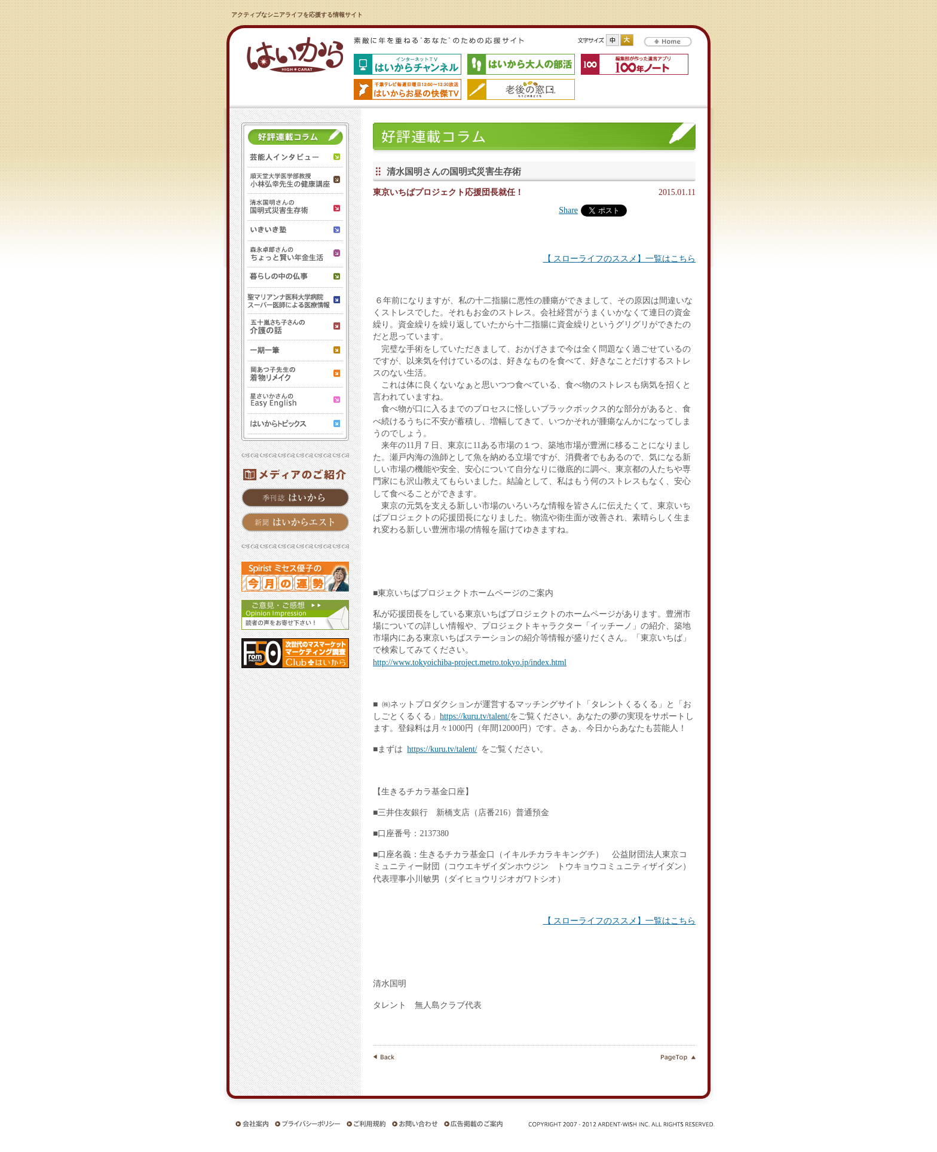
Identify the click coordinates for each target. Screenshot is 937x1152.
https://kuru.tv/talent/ (475, 716)
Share (568, 210)
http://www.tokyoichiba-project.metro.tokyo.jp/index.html (470, 662)
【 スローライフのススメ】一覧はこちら (619, 258)
